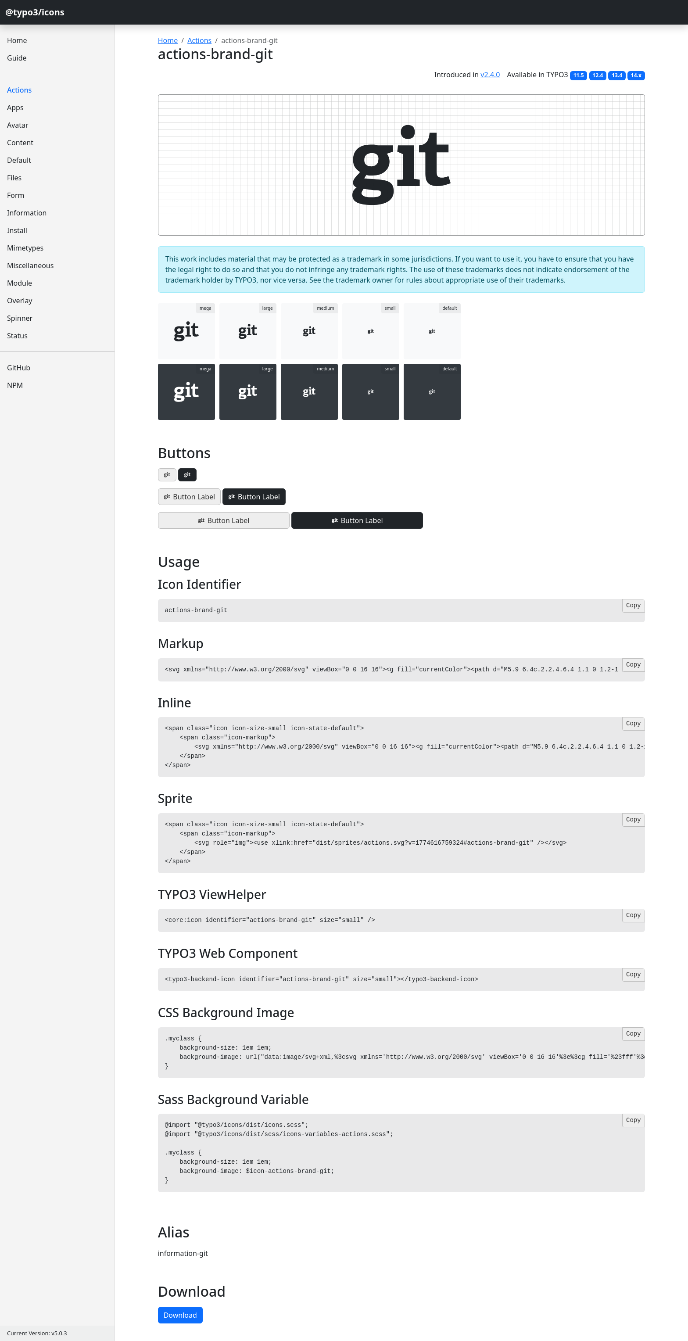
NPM (15, 385)
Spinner (19, 318)
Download (180, 1315)
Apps (15, 107)
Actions (19, 90)
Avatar (18, 125)
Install (17, 230)
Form (16, 195)
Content (20, 142)
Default (19, 160)
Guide (17, 58)
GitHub (18, 368)
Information (27, 213)
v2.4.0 (490, 74)
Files (14, 178)
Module (19, 283)
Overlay (19, 300)
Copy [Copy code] (633, 605)
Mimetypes (25, 248)
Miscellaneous (30, 265)
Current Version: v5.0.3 (37, 1333)
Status (17, 336)
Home (17, 40)
